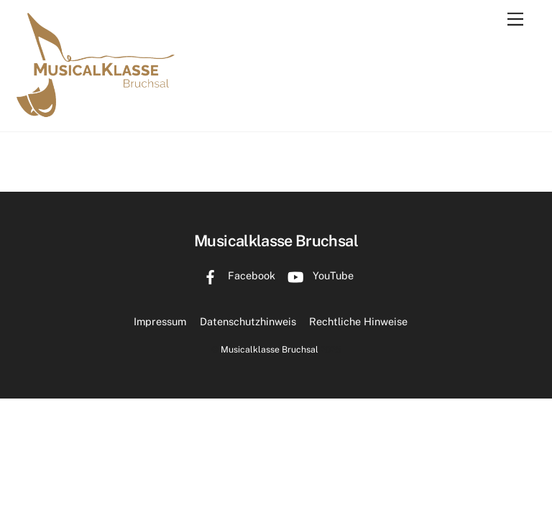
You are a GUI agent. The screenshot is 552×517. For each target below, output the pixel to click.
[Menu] (515, 20)
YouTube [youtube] (317, 275)
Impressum (160, 321)
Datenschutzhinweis (248, 321)
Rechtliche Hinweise (358, 321)
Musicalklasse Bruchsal (269, 349)
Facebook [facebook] (235, 275)
